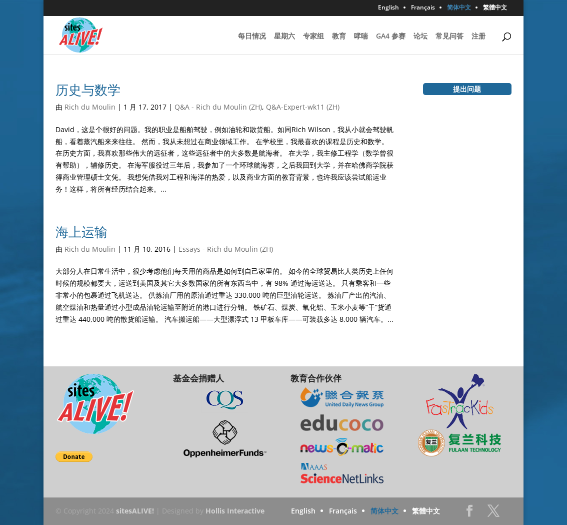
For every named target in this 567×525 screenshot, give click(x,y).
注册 (479, 37)
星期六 (284, 37)
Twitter (494, 513)
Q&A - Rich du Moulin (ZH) (218, 107)
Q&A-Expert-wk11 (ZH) (303, 107)
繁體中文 (495, 8)
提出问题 (467, 89)
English (388, 8)
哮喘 (361, 37)
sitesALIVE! (135, 510)
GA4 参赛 (391, 37)
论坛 (421, 37)
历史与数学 (88, 90)
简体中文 (459, 8)
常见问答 (450, 37)
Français (423, 8)
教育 (339, 37)
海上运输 (82, 232)
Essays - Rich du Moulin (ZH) (225, 249)
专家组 (313, 37)
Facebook (470, 513)
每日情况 (252, 37)
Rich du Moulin (90, 107)
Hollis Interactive (235, 510)
